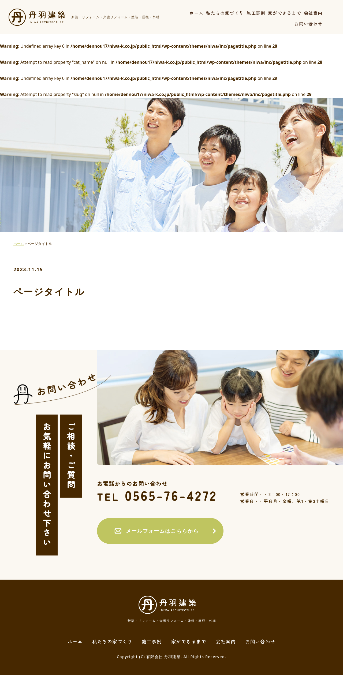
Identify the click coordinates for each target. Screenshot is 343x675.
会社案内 (313, 13)
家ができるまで (284, 13)
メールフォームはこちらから (160, 531)
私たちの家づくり (225, 13)
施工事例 (256, 13)
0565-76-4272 (161, 495)
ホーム (196, 13)
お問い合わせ (308, 23)
